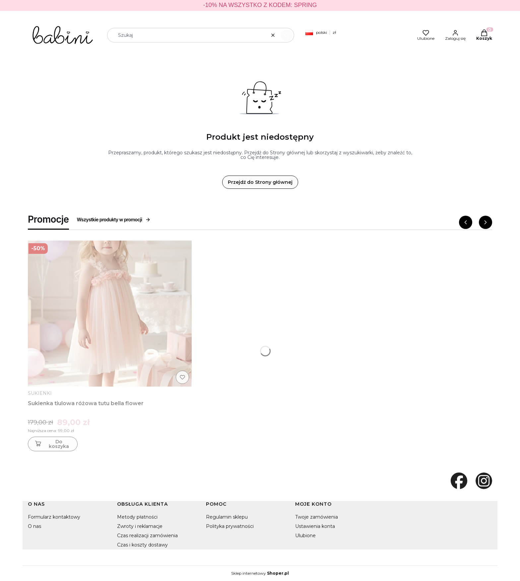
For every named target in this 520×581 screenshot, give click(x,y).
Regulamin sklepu (227, 517)
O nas (34, 526)
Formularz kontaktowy (54, 517)
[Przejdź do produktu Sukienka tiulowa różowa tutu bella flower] (110, 314)
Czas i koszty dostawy (142, 545)
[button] (286, 35)
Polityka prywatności (230, 526)
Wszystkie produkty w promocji (114, 219)
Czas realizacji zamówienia (147, 536)
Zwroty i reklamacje (139, 526)
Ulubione (305, 536)
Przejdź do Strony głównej (260, 182)
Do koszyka (51, 444)
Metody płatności (137, 517)
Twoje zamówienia (316, 517)
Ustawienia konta (315, 526)
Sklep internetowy (260, 573)
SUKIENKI (40, 393)
